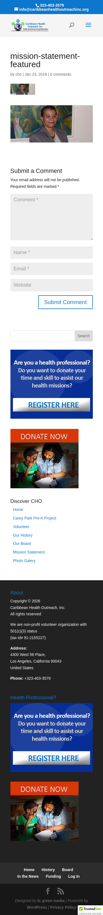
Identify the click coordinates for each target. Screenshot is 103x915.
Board (67, 869)
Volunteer (21, 526)
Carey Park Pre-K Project (34, 518)
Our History (23, 535)
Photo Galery (24, 560)
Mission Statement (29, 552)
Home (18, 509)
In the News (28, 876)
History (48, 869)
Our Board (22, 543)
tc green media (51, 900)
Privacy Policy (63, 907)
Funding (53, 876)
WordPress (37, 907)
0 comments (60, 74)
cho (18, 74)
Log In (74, 876)
